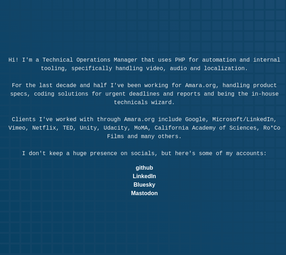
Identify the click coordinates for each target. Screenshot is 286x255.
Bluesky (144, 185)
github (144, 168)
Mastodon (144, 193)
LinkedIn (144, 176)
